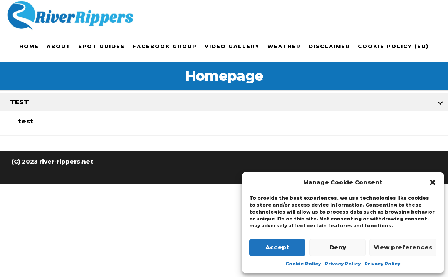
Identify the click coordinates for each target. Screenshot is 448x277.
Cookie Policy (303, 264)
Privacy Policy (343, 264)
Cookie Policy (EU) (393, 46)
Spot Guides (101, 46)
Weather (284, 46)
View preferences (403, 247)
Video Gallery (232, 46)
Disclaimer (329, 46)
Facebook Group (165, 46)
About (58, 46)
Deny (337, 247)
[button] (432, 182)
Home (29, 46)
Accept (277, 247)
